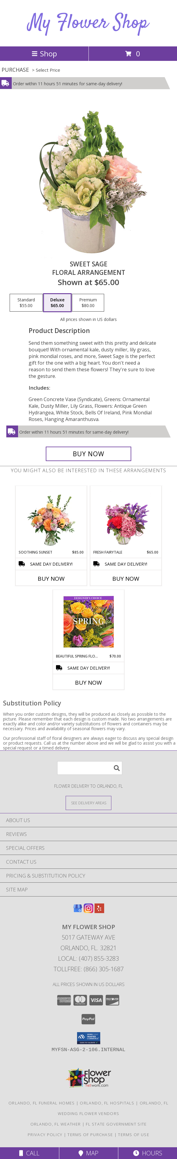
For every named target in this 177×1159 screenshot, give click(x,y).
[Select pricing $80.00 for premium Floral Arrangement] (88, 303)
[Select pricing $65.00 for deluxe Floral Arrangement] (57, 303)
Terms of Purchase (90, 1134)
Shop (44, 53)
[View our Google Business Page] (77, 911)
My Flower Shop (88, 23)
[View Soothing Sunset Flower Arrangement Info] (51, 517)
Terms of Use (133, 1134)
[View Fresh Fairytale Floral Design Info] (126, 517)
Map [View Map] (88, 1153)
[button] (88, 1038)
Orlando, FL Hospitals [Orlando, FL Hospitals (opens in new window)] (107, 1103)
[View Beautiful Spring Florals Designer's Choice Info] (89, 621)
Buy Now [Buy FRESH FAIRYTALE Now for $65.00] (125, 579)
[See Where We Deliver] (88, 803)
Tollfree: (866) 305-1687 (89, 969)
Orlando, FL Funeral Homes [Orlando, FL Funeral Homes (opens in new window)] (41, 1103)
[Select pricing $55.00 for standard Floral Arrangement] (26, 303)
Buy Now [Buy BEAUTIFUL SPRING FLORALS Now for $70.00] (88, 682)
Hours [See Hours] (147, 1153)
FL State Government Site (116, 1124)
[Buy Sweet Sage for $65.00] (88, 454)
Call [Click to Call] (29, 1153)
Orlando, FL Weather (55, 1124)
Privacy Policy (45, 1134)
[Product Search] (89, 768)
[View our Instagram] (88, 911)
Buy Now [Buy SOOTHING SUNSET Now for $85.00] (51, 579)
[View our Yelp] (99, 911)
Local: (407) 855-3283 (88, 958)
